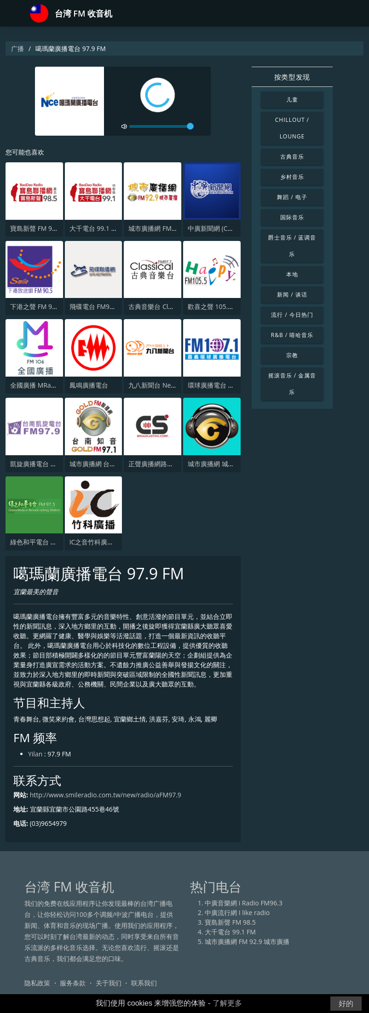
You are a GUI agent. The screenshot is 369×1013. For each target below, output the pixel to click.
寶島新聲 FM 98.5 (35, 228)
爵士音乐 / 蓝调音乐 (292, 246)
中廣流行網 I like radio (237, 912)
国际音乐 (292, 217)
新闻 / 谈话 (292, 294)
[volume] (161, 126)
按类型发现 (292, 76)
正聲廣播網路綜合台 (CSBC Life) (174, 463)
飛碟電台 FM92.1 (94, 306)
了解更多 (227, 1003)
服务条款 (73, 983)
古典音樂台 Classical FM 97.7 (170, 306)
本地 (292, 274)
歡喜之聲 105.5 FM (215, 306)
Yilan (35, 754)
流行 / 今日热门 (292, 315)
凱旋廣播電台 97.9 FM (42, 463)
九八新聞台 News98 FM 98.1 (169, 385)
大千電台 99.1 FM (95, 228)
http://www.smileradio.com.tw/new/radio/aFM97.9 (105, 794)
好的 (346, 1003)
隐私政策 (37, 983)
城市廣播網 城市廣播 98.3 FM (230, 463)
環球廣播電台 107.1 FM (221, 385)
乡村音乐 (292, 177)
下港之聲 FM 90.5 (35, 306)
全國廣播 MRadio (35, 385)
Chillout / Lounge (292, 128)
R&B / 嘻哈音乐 (292, 335)
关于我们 (108, 983)
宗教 (292, 355)
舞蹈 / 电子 (292, 197)
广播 (17, 48)
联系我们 (144, 983)
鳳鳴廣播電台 (88, 385)
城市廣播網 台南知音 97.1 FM (111, 463)
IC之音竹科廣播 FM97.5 (103, 542)
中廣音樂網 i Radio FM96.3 (244, 903)
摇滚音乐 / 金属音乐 (292, 384)
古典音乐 (292, 156)
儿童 (292, 99)
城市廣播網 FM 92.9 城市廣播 (170, 228)
